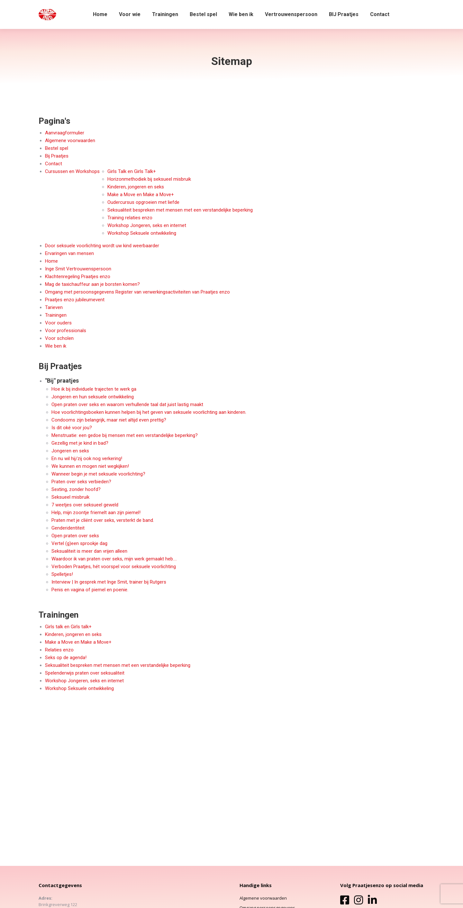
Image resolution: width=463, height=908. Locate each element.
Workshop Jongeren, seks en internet (146, 225)
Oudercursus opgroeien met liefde (143, 202)
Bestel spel (56, 148)
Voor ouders (58, 323)
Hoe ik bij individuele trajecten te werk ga (93, 389)
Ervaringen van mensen (69, 253)
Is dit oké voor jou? (71, 428)
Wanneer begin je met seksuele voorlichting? (98, 474)
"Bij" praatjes (62, 380)
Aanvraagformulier (64, 133)
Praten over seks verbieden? (81, 482)
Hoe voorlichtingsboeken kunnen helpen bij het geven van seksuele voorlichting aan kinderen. (148, 412)
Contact (53, 164)
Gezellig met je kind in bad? (79, 443)
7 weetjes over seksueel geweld (84, 505)
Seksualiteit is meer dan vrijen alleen (89, 551)
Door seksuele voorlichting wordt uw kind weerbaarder (102, 246)
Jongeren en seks (70, 451)
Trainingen (56, 315)
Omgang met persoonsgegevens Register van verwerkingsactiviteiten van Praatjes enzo (137, 292)
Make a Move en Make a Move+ (140, 194)
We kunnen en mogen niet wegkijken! (90, 466)
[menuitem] (100, 14)
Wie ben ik (55, 346)
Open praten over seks (75, 536)
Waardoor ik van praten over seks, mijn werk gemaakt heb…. (114, 559)
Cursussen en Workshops (72, 171)
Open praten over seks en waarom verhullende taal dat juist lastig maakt (127, 404)
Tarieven (54, 307)
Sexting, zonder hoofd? (76, 489)
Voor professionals (65, 330)
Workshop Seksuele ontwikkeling (141, 233)
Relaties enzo (59, 650)
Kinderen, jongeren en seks (135, 187)
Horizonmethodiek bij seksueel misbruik (149, 179)
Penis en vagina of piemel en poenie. (89, 590)
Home (51, 261)
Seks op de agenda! (65, 657)
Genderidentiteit (68, 528)
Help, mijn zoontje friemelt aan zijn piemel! (96, 512)
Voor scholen (59, 338)
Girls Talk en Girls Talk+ (131, 171)
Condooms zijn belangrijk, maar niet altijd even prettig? (108, 420)
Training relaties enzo (129, 218)
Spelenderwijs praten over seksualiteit (84, 673)
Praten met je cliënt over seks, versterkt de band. (102, 520)
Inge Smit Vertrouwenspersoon (78, 269)
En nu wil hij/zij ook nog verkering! (86, 458)
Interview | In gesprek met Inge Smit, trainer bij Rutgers (108, 582)
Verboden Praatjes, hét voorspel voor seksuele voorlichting (113, 566)
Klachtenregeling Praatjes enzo (77, 276)
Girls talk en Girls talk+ (68, 627)
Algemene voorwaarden (70, 140)
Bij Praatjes (56, 156)
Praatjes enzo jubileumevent (74, 300)
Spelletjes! (62, 574)
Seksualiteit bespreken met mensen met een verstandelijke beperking (180, 210)
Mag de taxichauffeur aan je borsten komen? (92, 284)
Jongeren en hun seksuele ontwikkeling (92, 397)
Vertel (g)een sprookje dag (79, 543)
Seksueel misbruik (70, 497)
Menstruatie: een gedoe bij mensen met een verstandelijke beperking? (124, 435)
